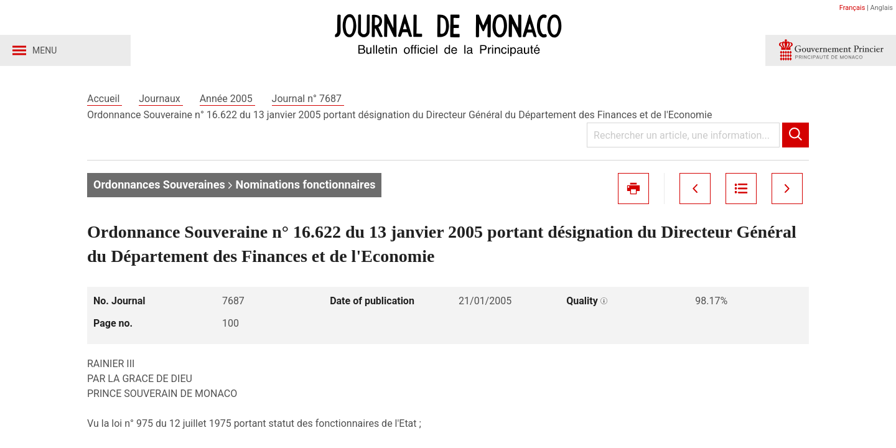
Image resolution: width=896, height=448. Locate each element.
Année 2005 (227, 99)
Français (852, 8)
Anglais (881, 8)
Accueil (104, 99)
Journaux (160, 99)
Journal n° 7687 (308, 99)
